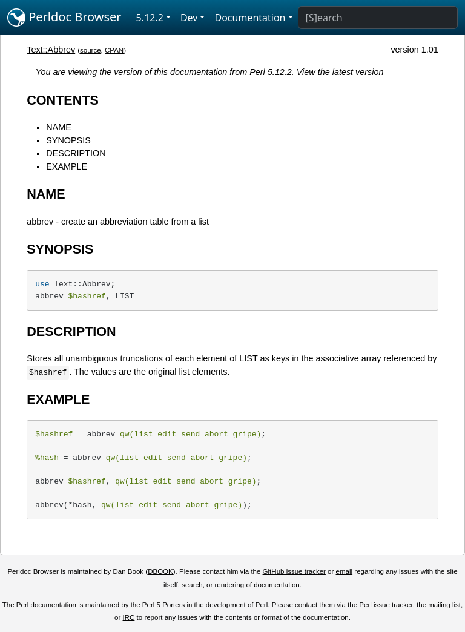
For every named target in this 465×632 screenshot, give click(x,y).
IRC (129, 617)
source (90, 50)
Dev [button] (189, 17)
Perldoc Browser (64, 17)
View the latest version (340, 72)
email (344, 571)
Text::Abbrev (51, 49)
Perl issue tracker (385, 604)
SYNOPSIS (68, 140)
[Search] (378, 17)
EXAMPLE (66, 166)
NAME (58, 127)
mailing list (444, 604)
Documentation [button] (249, 17)
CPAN (114, 50)
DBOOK (160, 571)
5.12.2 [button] (149, 17)
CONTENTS (63, 100)
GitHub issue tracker (294, 571)
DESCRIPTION (75, 153)
